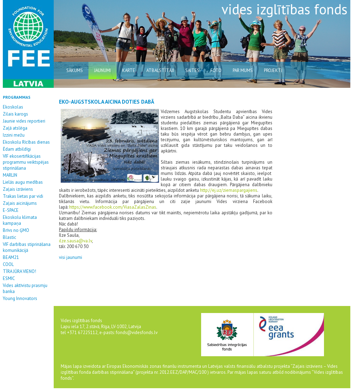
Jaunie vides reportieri (24, 121)
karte (128, 70)
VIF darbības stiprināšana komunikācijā (27, 247)
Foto (216, 70)
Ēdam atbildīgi (17, 149)
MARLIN (10, 175)
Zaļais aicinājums (20, 203)
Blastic (9, 237)
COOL (8, 264)
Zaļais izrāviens (18, 189)
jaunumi (102, 70)
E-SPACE (11, 210)
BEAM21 (11, 257)
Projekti (273, 70)
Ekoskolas (13, 107)
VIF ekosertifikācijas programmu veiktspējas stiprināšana (26, 162)
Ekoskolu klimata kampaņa (20, 220)
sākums (74, 70)
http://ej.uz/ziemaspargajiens (228, 190)
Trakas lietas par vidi (23, 196)
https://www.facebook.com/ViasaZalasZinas (112, 207)
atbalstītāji (160, 70)
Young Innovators (20, 298)
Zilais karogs (15, 114)
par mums (243, 70)
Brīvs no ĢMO (16, 230)
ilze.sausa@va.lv (75, 241)
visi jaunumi (70, 257)
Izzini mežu (14, 135)
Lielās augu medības (23, 182)
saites (192, 70)
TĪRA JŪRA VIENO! (19, 271)
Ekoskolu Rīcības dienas (26, 142)
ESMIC (9, 278)
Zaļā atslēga (15, 128)
